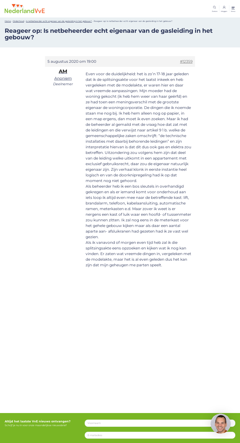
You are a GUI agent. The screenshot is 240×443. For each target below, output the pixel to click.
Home (8, 21)
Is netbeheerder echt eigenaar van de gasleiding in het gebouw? (59, 21)
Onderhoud (18, 21)
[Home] (25, 8)
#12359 (186, 61)
